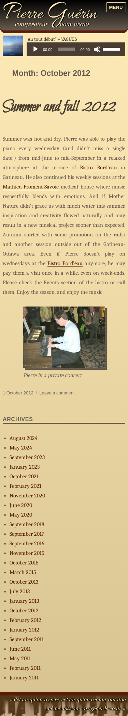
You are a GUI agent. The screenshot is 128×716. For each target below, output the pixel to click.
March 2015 (23, 572)
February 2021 (25, 486)
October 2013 (24, 582)
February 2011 (25, 668)
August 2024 (24, 438)
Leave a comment (56, 392)
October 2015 (24, 563)
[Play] (35, 49)
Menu (116, 7)
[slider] (66, 49)
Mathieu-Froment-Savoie (31, 187)
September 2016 (27, 544)
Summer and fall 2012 (59, 107)
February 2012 (25, 620)
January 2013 (24, 601)
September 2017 (27, 534)
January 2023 (25, 467)
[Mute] (97, 49)
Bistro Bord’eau (98, 168)
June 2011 (20, 649)
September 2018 (27, 524)
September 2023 (27, 457)
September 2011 (27, 639)
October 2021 (24, 476)
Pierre (50, 14)
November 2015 (27, 553)
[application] (76, 49)
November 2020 (27, 496)
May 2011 (20, 658)
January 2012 (24, 630)
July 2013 (20, 591)
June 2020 (21, 505)
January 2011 (24, 678)
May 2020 (21, 515)
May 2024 (21, 448)
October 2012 (24, 611)
